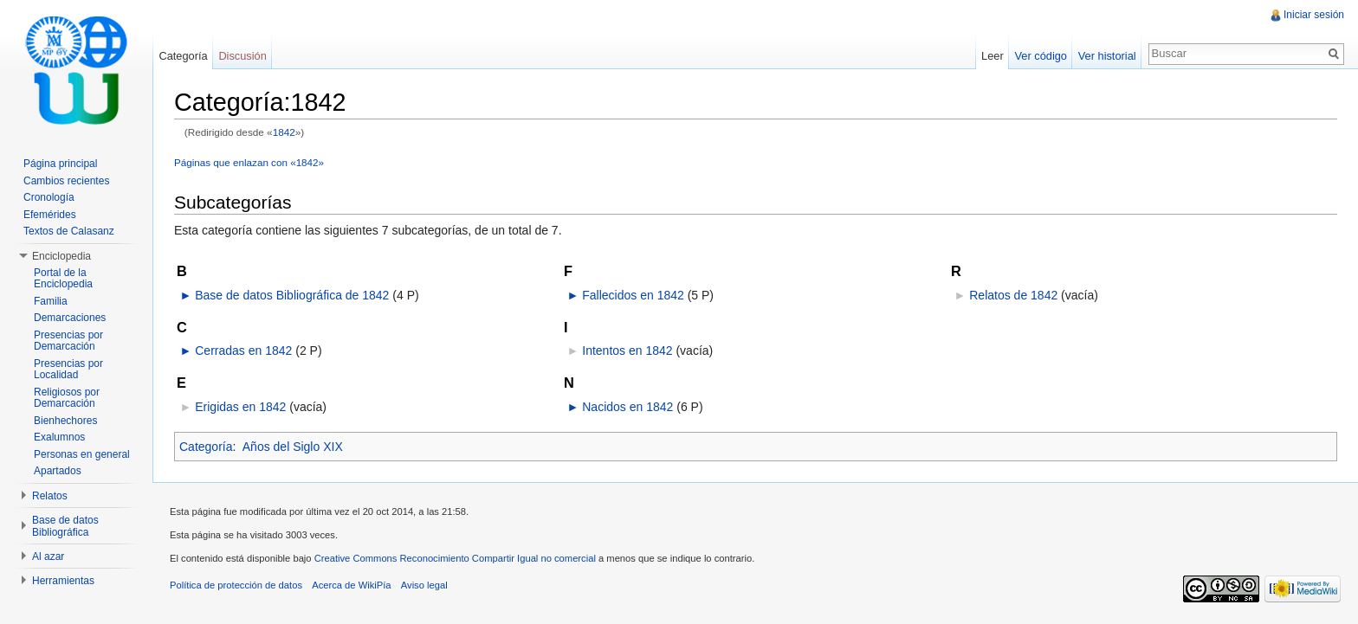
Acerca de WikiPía (351, 585)
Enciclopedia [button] (61, 256)
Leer (992, 55)
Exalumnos (59, 437)
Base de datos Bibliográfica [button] (65, 526)
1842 (284, 132)
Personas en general (82, 454)
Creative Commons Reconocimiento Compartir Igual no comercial (455, 558)
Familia (51, 301)
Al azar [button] (48, 556)
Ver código (1040, 55)
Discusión (242, 55)
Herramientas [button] (63, 581)
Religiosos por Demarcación (67, 398)
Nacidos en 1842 (627, 407)
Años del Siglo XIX (292, 447)
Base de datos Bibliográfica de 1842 (292, 295)
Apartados (57, 471)
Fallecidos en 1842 (633, 295)
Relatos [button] (50, 496)
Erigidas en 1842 (240, 407)
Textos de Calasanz (68, 231)
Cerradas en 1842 (243, 350)
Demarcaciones (70, 318)
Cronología (48, 197)
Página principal (60, 164)
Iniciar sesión (1314, 15)
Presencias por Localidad (68, 369)
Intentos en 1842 (627, 350)
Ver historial (1107, 55)
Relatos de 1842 (1013, 295)
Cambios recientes (66, 181)
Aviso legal (424, 585)
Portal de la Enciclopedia (63, 279)
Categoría (205, 447)
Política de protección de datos (236, 585)
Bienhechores (65, 421)
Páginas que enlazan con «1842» (249, 162)
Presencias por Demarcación (68, 341)
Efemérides (49, 215)
